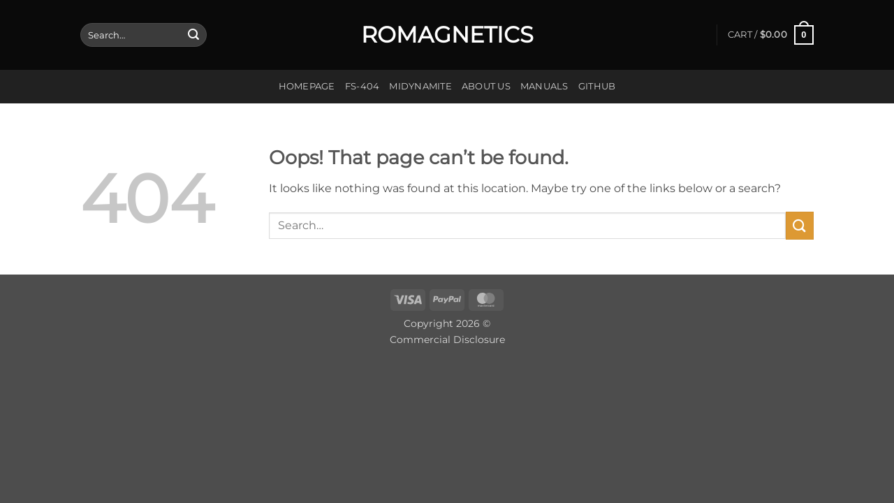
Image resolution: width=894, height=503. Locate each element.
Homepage (307, 86)
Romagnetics (447, 35)
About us (486, 86)
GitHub (597, 86)
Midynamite (420, 86)
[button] (771, 34)
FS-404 (362, 86)
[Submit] (193, 35)
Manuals (544, 86)
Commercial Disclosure (447, 339)
